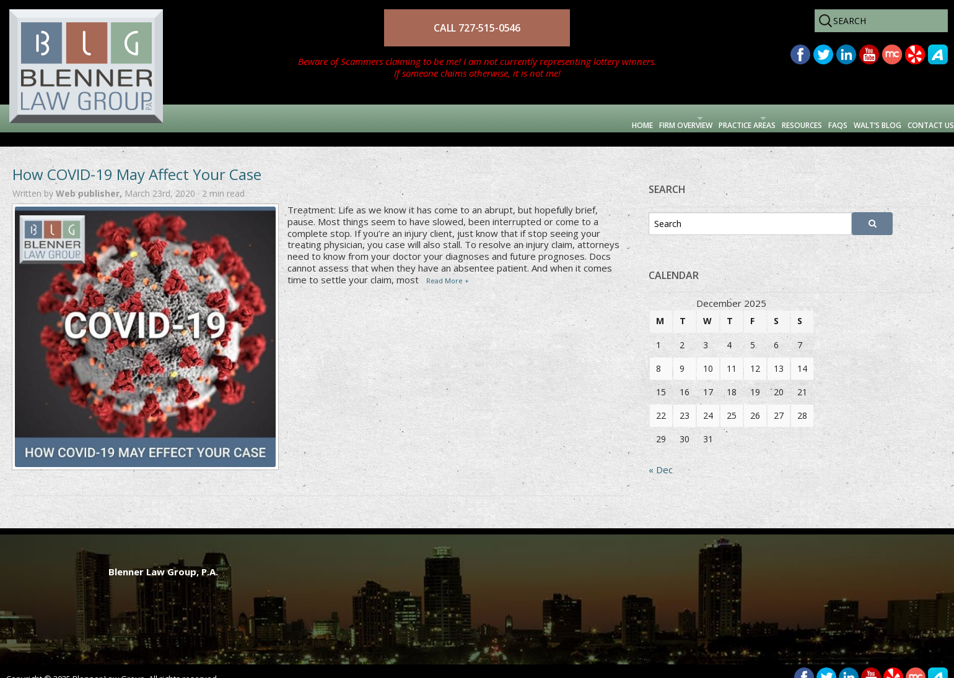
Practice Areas (609, 118)
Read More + (447, 266)
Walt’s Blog (830, 118)
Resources (707, 118)
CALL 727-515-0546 (477, 28)
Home (432, 118)
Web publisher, (90, 179)
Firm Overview (501, 118)
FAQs (766, 118)
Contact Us (913, 118)
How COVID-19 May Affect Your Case (136, 160)
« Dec (661, 455)
